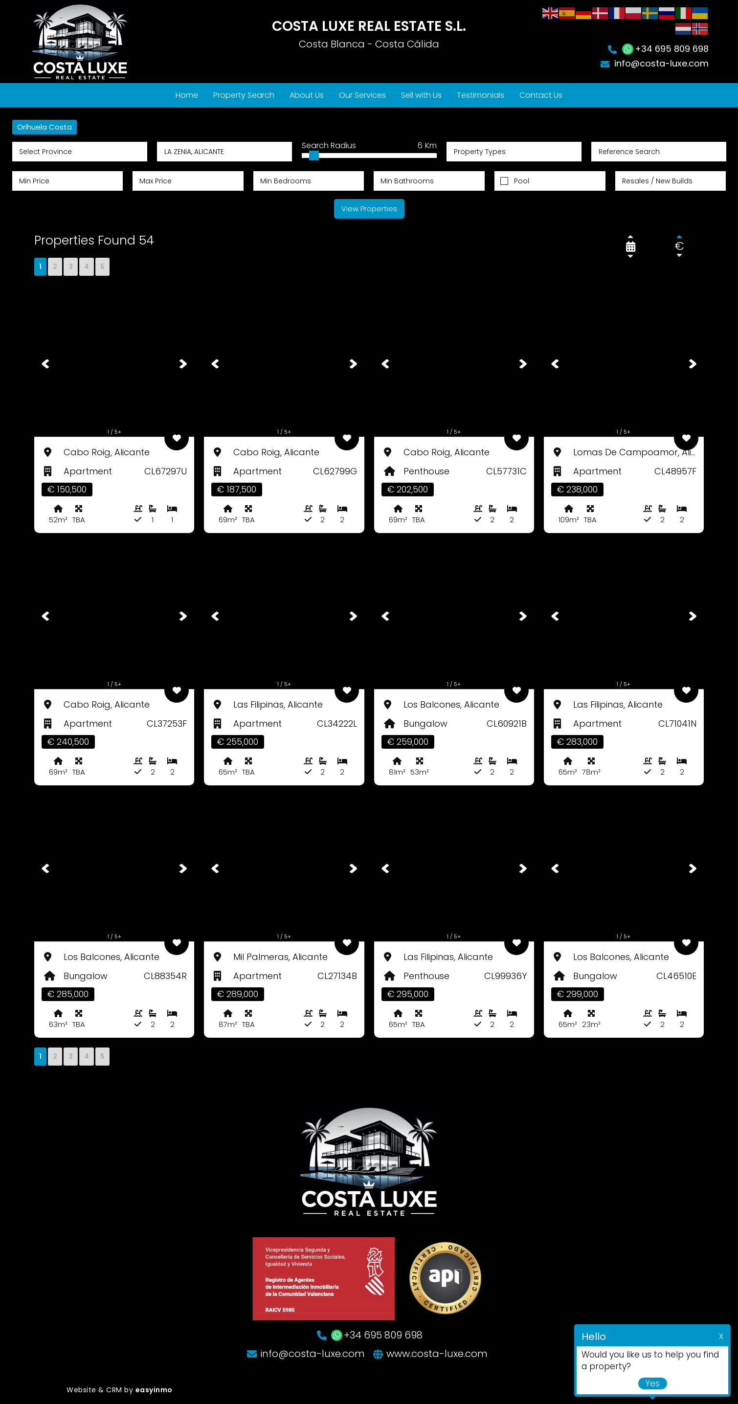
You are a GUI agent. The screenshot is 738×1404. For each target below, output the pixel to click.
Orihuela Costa (44, 127)
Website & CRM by (120, 1390)
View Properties (369, 208)
